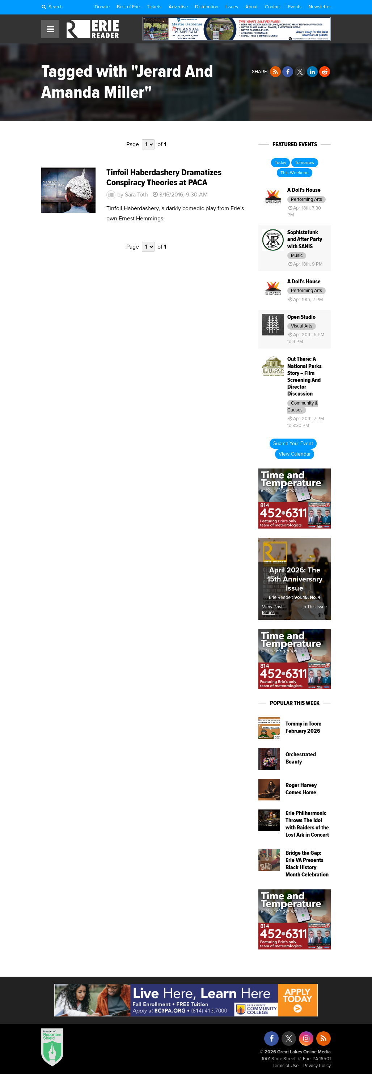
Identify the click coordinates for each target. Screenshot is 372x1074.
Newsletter (320, 7)
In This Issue (315, 607)
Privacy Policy (317, 1066)
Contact (273, 7)
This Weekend (294, 173)
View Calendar (294, 454)
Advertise (178, 7)
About (251, 7)
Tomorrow (304, 163)
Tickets (154, 7)
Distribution (206, 7)
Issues (231, 7)
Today (280, 163)
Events (294, 7)
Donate (102, 7)
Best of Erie (128, 7)
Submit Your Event (293, 443)
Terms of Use (285, 1066)
